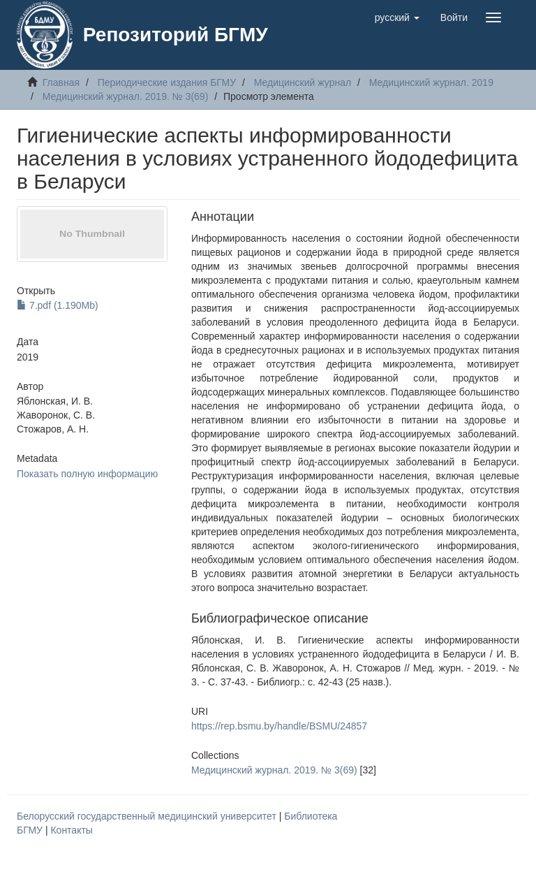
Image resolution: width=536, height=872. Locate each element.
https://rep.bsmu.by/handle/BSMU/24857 (279, 726)
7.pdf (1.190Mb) (57, 305)
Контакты (71, 830)
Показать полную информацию (87, 473)
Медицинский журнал (302, 82)
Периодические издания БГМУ (167, 82)
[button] (397, 17)
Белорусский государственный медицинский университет (148, 816)
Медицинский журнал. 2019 (431, 82)
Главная (61, 82)
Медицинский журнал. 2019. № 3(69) (126, 96)
